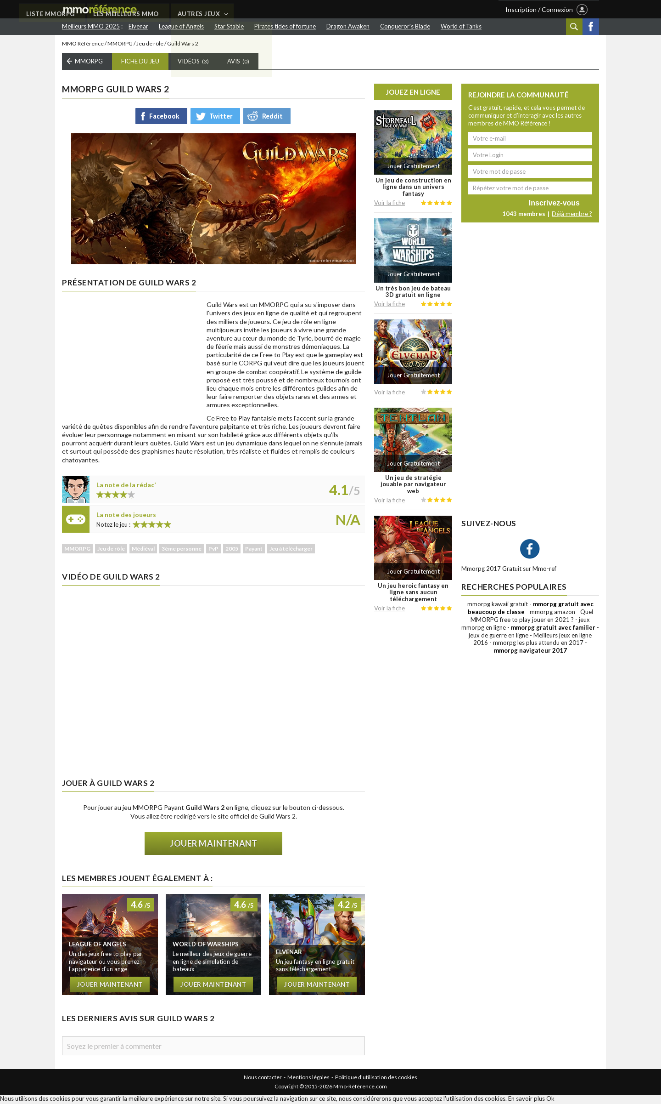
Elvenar (138, 26)
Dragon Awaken (348, 26)
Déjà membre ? (572, 215)
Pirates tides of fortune (285, 26)
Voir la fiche (389, 204)
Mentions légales (308, 1079)
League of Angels (181, 26)
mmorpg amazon (552, 613)
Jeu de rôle (149, 44)
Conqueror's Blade (405, 26)
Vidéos (193, 63)
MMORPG (120, 44)
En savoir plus (526, 1100)
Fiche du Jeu (140, 63)
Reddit (272, 117)
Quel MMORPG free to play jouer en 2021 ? (532, 617)
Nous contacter (263, 1079)
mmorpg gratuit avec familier (553, 628)
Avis (238, 63)
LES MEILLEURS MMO (273, 9)
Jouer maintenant (213, 845)
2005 (231, 549)
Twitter (220, 117)
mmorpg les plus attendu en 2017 (538, 644)
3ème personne (182, 549)
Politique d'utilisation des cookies (376, 1079)
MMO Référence (83, 44)
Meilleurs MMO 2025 (91, 26)
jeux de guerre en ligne (498, 636)
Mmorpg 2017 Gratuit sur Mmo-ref (508, 570)
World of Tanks (461, 26)
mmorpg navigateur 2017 (530, 652)
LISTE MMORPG (196, 9)
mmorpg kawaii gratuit (497, 605)
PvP (213, 549)
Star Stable (229, 26)
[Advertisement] (131, 359)
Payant (254, 549)
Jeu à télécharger (291, 549)
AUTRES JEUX (347, 9)
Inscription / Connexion (539, 9)
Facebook (591, 26)
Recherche (574, 26)
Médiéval (143, 549)
